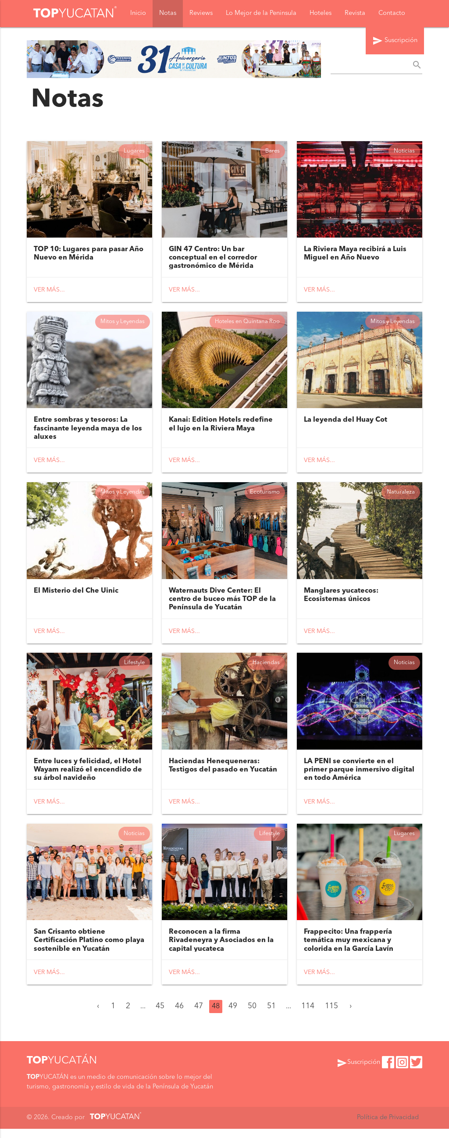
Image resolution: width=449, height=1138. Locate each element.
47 (198, 1015)
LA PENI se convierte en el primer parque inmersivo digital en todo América (359, 777)
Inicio (138, 14)
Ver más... (49, 291)
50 (252, 1015)
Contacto (391, 14)
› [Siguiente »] (350, 1015)
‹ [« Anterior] (98, 1015)
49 (232, 1015)
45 (160, 1015)
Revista (355, 14)
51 (271, 1015)
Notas (167, 14)
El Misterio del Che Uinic (76, 596)
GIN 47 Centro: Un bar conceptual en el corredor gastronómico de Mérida (213, 259)
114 (307, 1015)
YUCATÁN (62, 1070)
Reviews (201, 14)
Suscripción (394, 42)
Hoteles (320, 14)
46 (179, 1015)
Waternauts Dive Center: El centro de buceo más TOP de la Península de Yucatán (222, 604)
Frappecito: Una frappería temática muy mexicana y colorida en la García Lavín (348, 949)
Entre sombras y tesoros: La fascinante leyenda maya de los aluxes (88, 432)
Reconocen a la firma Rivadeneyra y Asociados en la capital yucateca (221, 949)
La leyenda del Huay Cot (345, 423)
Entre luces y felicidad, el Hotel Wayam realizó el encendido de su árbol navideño (88, 777)
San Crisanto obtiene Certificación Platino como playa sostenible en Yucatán (89, 949)
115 (331, 1015)
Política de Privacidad (388, 1127)
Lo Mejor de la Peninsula (261, 14)
